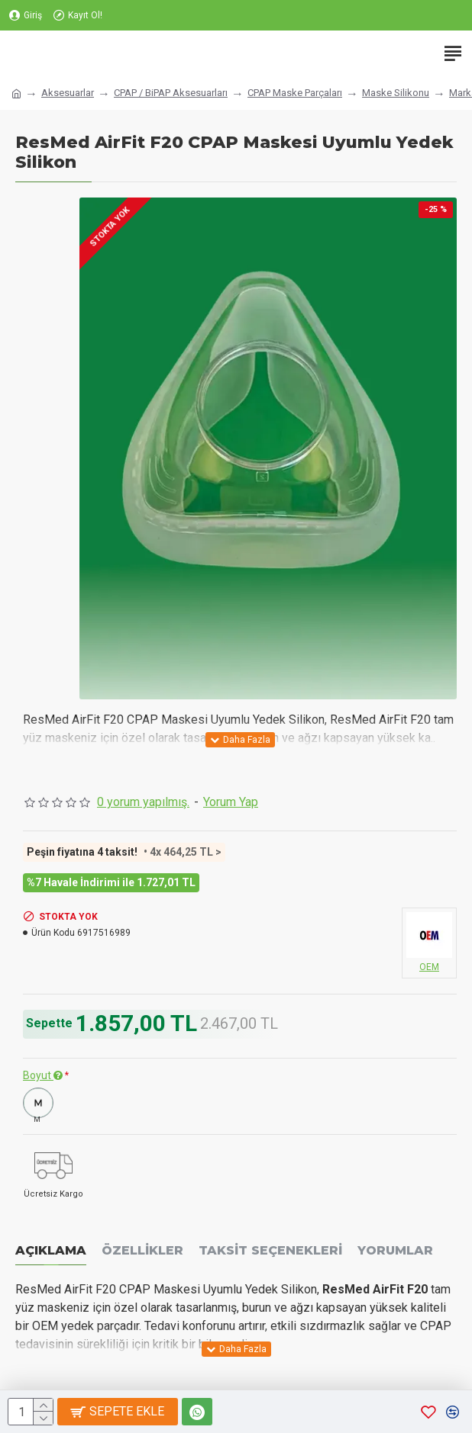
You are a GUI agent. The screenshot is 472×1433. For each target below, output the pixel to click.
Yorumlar (395, 1250)
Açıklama (50, 1250)
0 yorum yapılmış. (143, 802)
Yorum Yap (230, 802)
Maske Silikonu (395, 92)
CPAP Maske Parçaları (294, 92)
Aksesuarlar (67, 92)
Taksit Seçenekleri (270, 1250)
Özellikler (142, 1250)
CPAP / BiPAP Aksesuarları (171, 92)
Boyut (43, 1075)
